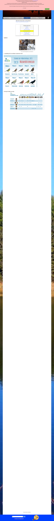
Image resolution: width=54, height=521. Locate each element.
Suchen (24, 516)
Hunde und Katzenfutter (27, 29)
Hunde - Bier (27, 28)
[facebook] (48, 18)
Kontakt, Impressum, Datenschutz (40, 18)
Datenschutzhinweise (35, 0)
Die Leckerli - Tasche (27, 32)
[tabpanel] (27, 21)
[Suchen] (17, 516)
